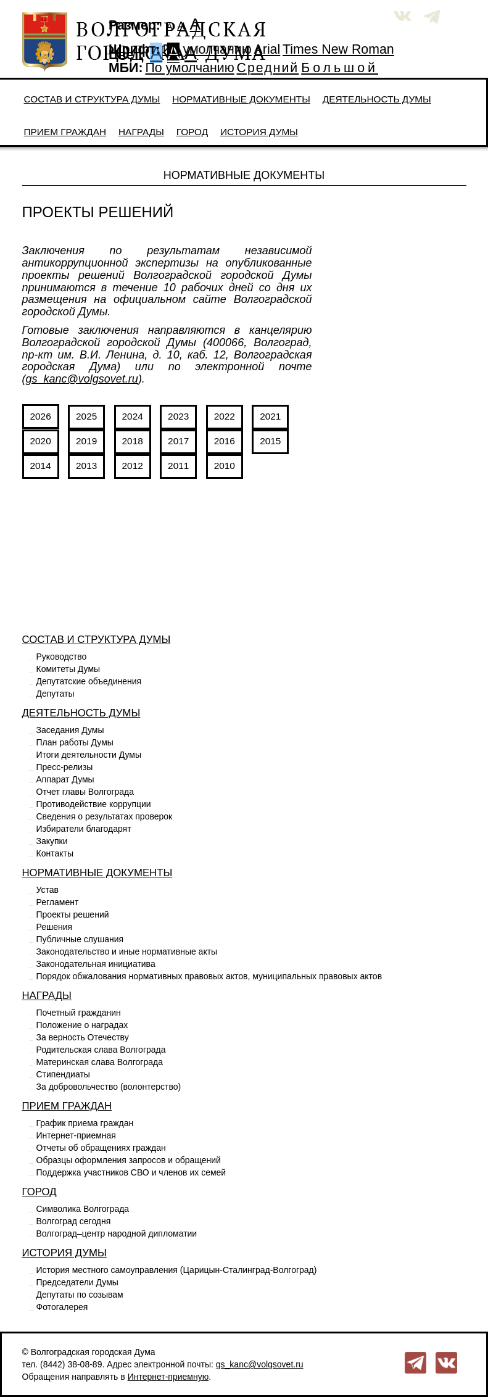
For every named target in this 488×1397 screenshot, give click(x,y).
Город (192, 131)
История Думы (259, 131)
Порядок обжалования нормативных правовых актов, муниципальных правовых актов (209, 976)
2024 (132, 416)
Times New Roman (338, 49)
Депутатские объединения (89, 681)
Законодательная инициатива (95, 964)
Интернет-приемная (76, 1135)
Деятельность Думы (377, 99)
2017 (178, 441)
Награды (141, 131)
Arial (267, 49)
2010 (224, 465)
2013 (86, 465)
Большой (339, 67)
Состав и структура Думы (92, 99)
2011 (178, 465)
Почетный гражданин (78, 1013)
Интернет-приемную (168, 1377)
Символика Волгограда (83, 1209)
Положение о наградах (82, 1025)
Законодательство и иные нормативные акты (127, 951)
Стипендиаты (63, 1074)
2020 (40, 441)
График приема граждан (85, 1123)
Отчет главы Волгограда (85, 792)
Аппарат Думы (65, 779)
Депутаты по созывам (79, 1295)
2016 (224, 441)
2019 (86, 441)
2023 (178, 416)
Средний (268, 67)
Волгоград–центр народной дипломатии (116, 1233)
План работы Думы (75, 742)
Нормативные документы (241, 99)
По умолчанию (206, 49)
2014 (40, 465)
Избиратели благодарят (83, 829)
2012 (132, 465)
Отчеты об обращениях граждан (101, 1148)
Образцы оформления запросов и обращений (128, 1160)
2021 (270, 416)
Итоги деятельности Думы (88, 755)
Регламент (57, 902)
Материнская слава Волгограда (99, 1062)
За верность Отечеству (82, 1037)
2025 (86, 416)
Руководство (61, 656)
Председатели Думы (77, 1282)
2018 (132, 441)
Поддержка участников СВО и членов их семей (131, 1172)
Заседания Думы (70, 730)
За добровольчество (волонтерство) (108, 1087)
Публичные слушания (80, 939)
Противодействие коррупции (93, 804)
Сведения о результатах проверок (104, 816)
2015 (270, 441)
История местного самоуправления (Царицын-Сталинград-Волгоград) (176, 1270)
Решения (54, 927)
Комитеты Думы (68, 669)
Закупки (52, 841)
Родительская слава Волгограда (101, 1050)
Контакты (54, 853)
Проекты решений (72, 914)
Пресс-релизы (64, 767)
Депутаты (55, 694)
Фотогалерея (62, 1307)
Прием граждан (65, 131)
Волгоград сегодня (73, 1221)
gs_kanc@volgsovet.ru (82, 379)
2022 (224, 416)
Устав (47, 890)
